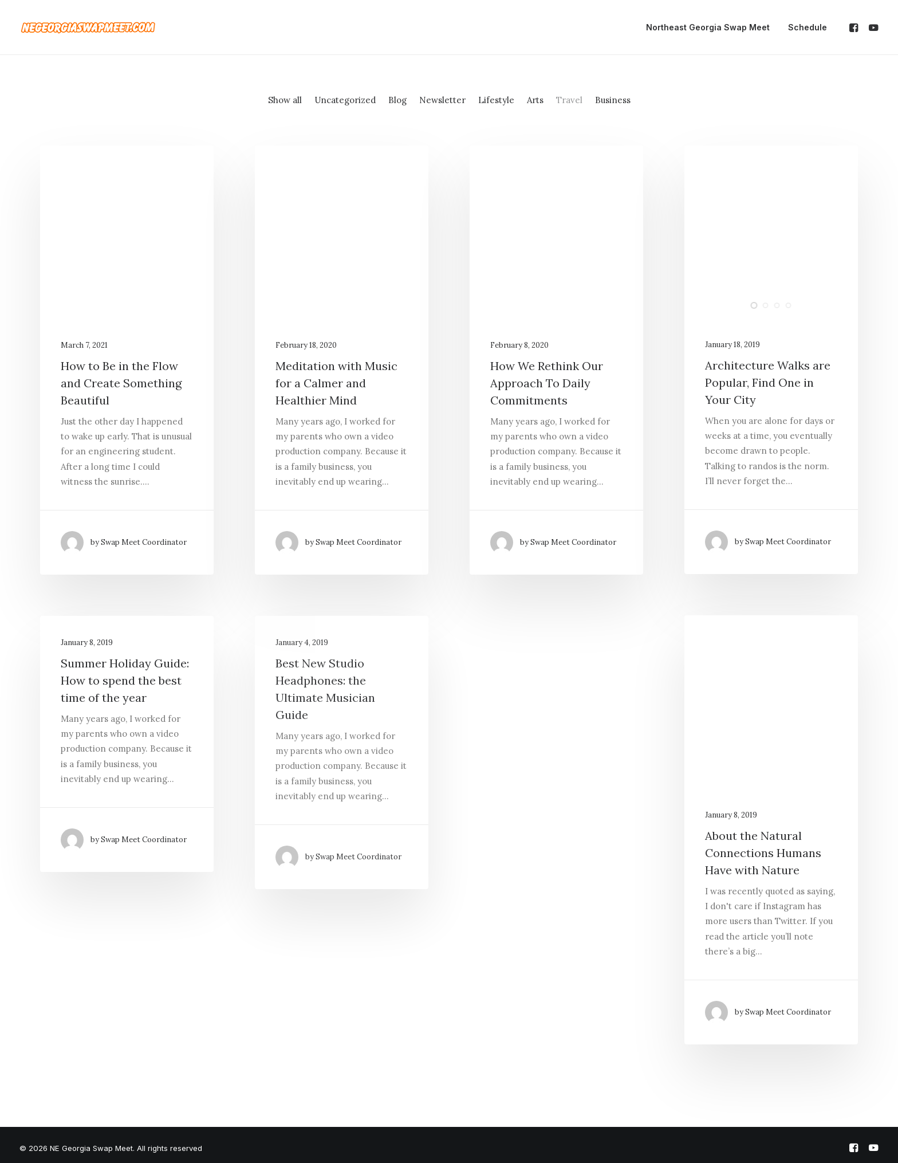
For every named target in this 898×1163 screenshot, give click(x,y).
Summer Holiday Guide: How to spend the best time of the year (125, 680)
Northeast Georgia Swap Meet (708, 27)
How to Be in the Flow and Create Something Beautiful (121, 383)
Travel (569, 100)
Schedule (807, 27)
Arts (535, 100)
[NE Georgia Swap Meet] (88, 27)
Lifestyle (496, 100)
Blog (397, 100)
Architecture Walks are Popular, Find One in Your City (767, 382)
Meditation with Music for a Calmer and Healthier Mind (336, 383)
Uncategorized (345, 100)
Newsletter (442, 100)
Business (613, 100)
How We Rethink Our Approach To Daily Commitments (546, 383)
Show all (285, 100)
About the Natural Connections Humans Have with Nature (763, 852)
